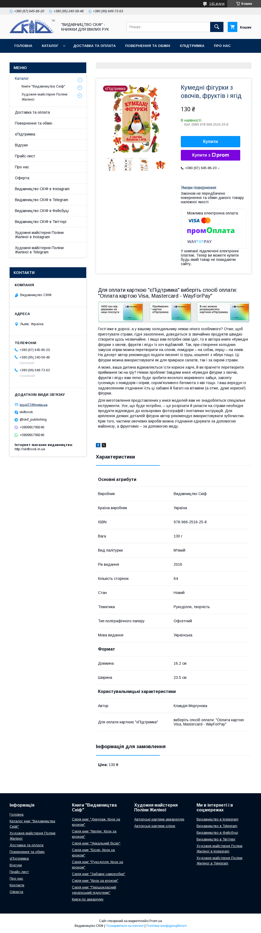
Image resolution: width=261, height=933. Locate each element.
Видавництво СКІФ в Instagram (42, 189)
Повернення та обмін (147, 46)
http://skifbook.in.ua (30, 449)
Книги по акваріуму (88, 899)
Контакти (50, 60)
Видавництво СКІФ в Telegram (41, 200)
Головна (23, 46)
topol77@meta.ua (33, 404)
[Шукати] (216, 27)
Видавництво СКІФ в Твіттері (40, 222)
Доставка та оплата (94, 46)
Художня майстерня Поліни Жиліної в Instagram (39, 234)
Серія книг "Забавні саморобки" (98, 874)
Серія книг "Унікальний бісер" (96, 843)
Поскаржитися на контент (125, 926)
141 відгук (217, 4)
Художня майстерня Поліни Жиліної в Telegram (39, 250)
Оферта (22, 60)
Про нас (222, 46)
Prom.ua (155, 921)
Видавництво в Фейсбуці (217, 833)
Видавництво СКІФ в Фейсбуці (42, 211)
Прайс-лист (25, 156)
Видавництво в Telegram (217, 826)
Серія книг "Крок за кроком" (95, 881)
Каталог (50, 46)
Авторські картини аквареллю (159, 819)
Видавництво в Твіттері (216, 839)
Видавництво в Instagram (217, 819)
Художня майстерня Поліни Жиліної (44, 96)
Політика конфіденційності (166, 926)
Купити (210, 141)
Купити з (210, 155)
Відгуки (21, 145)
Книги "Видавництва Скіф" (43, 86)
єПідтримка (192, 46)
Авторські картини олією (154, 826)
